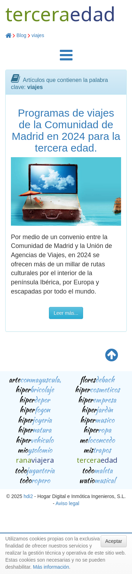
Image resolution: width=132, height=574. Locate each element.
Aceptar (113, 541)
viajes (38, 35)
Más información (51, 567)
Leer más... (66, 313)
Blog (21, 35)
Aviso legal (67, 503)
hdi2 (28, 496)
